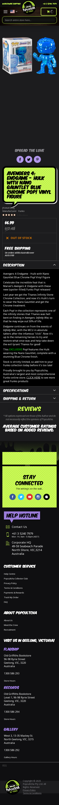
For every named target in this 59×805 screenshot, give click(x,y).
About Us (8, 620)
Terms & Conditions (13, 588)
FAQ (6, 602)
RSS (4, 765)
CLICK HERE (33, 377)
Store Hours (9, 680)
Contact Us (19, 527)
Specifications (15, 390)
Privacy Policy (10, 583)
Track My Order (11, 597)
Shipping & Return (19, 398)
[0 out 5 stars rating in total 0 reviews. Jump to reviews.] (15, 215)
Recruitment (9, 629)
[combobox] (29, 20)
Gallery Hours (10, 757)
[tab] (29, 265)
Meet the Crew (11, 625)
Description (13, 264)
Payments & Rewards (14, 592)
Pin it (37, 159)
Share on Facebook (20, 159)
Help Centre (9, 573)
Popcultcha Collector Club (16, 578)
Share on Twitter (28, 159)
